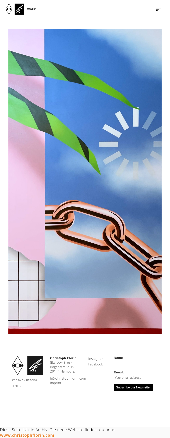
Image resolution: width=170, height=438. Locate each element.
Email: (136, 376)
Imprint (55, 383)
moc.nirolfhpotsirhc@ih (68, 378)
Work (31, 9)
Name (118, 357)
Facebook (95, 364)
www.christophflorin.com (27, 435)
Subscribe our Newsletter (133, 387)
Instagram (96, 359)
